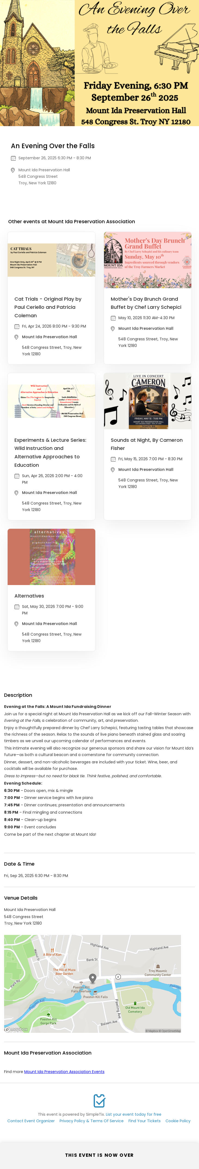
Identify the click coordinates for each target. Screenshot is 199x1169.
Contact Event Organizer (31, 1121)
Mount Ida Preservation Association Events (64, 1071)
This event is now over (99, 1155)
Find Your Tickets (144, 1121)
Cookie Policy (178, 1121)
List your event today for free (133, 1114)
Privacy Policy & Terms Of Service (92, 1121)
